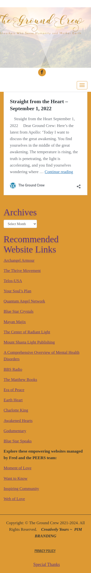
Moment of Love (17, 468)
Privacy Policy (45, 550)
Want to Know (16, 478)
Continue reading (59, 171)
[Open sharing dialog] (78, 184)
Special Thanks (46, 564)
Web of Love (14, 499)
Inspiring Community (21, 488)
